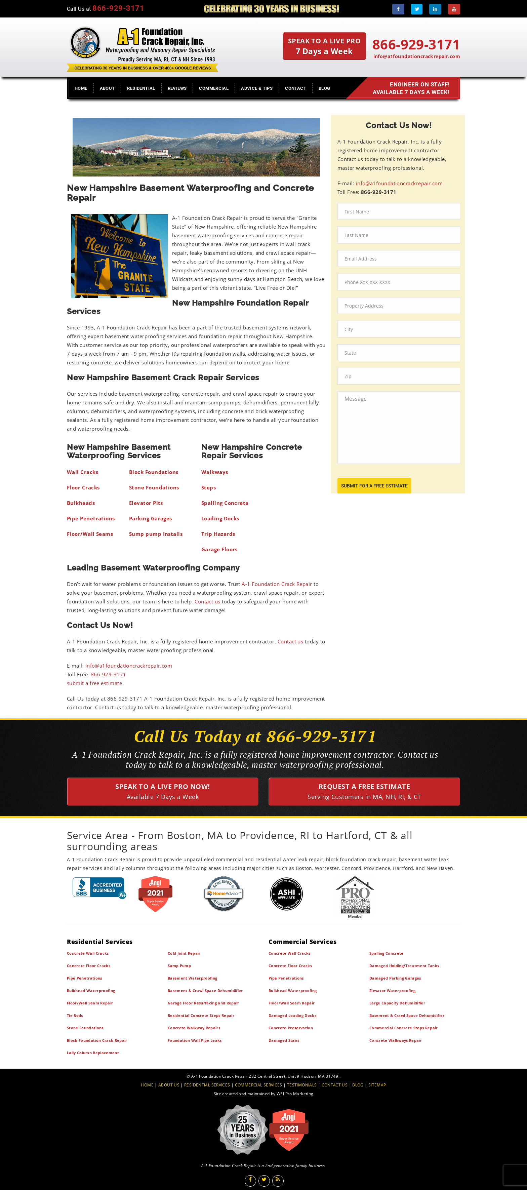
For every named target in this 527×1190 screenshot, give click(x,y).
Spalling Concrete (386, 953)
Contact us (207, 601)
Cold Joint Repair (184, 953)
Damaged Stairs (284, 1040)
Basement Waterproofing (192, 978)
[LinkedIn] (435, 9)
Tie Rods (75, 1015)
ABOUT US (168, 1085)
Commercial (214, 88)
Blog (324, 88)
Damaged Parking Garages (395, 978)
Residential (141, 88)
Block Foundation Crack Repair (97, 1040)
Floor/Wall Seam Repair (90, 1002)
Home (81, 88)
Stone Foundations (85, 1027)
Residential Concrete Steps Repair (201, 1015)
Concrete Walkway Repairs (194, 1027)
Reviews (177, 88)
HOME (147, 1085)
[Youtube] (454, 9)
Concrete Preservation (291, 1027)
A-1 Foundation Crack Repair (277, 584)
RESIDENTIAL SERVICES (207, 1085)
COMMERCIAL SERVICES (258, 1085)
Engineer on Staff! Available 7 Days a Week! (409, 88)
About (107, 88)
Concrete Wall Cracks (88, 953)
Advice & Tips (257, 88)
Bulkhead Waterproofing (91, 990)
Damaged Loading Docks (292, 1015)
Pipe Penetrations (84, 978)
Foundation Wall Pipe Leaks (195, 1040)
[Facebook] (398, 9)
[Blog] (278, 1181)
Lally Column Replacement (93, 1052)
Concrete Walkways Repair (395, 1040)
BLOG (358, 1085)
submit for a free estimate (374, 485)
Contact (295, 88)
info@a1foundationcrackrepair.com (416, 56)
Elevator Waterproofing (392, 990)
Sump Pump (179, 965)
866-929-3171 (108, 674)
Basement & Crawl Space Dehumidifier (205, 990)
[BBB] (99, 888)
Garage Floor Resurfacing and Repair (203, 1002)
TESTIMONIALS (302, 1085)
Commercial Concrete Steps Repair (403, 1027)
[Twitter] (416, 9)
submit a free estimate (94, 683)
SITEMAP (377, 1085)
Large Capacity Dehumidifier (397, 1002)
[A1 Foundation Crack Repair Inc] (142, 47)
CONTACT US (335, 1085)
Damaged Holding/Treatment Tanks (404, 965)
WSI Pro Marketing (295, 1094)
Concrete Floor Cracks (88, 965)
